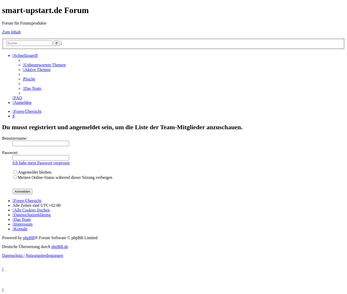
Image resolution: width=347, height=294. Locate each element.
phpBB (29, 238)
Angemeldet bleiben (32, 172)
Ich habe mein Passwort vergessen (41, 163)
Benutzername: (14, 138)
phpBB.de (59, 246)
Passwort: (10, 152)
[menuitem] (44, 65)
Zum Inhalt (11, 32)
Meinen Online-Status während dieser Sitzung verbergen (63, 177)
